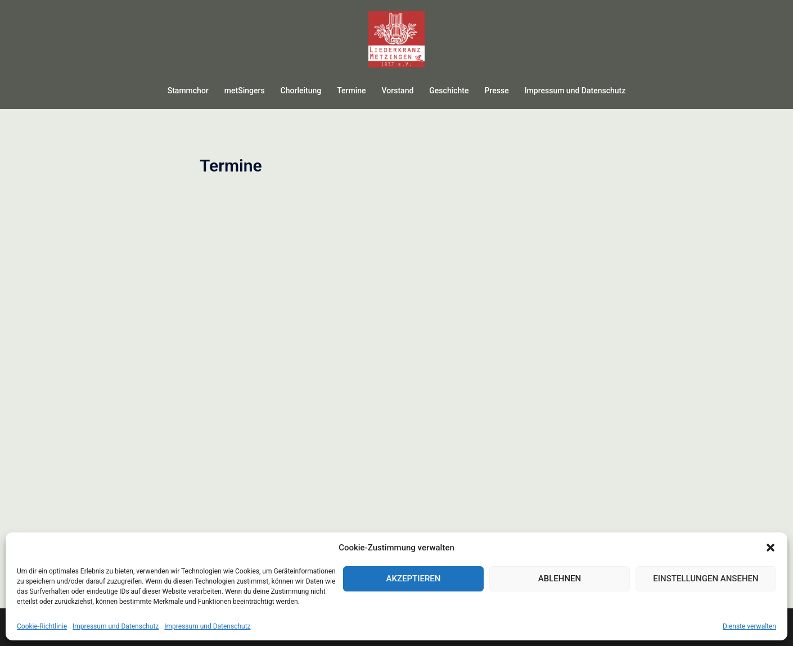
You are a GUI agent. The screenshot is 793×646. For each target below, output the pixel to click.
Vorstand (398, 90)
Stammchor (188, 90)
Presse (496, 90)
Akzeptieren (413, 578)
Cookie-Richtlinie (42, 626)
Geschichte (448, 90)
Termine (351, 90)
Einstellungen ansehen (705, 578)
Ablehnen (559, 578)
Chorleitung (301, 90)
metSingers (244, 90)
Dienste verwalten (749, 626)
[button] (770, 547)
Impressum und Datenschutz (116, 626)
